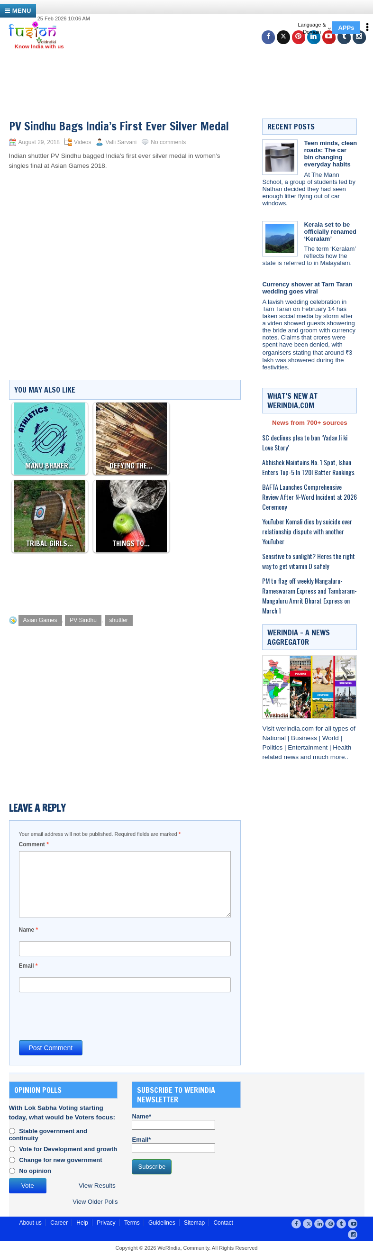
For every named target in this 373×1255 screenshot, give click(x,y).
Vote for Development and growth (68, 1149)
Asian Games (40, 620)
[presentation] (91, 1015)
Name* (173, 1121)
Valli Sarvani (120, 142)
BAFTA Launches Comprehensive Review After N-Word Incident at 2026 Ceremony (309, 497)
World (331, 738)
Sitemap (194, 1222)
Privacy (106, 1222)
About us (30, 1222)
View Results (97, 1185)
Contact (223, 1222)
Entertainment (308, 747)
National (274, 738)
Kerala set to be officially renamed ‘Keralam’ (330, 231)
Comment (34, 844)
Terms (132, 1222)
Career (59, 1222)
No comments (168, 142)
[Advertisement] (190, 71)
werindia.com (296, 728)
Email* (173, 1144)
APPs (346, 27)
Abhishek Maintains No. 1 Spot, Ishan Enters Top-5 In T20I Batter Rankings (308, 467)
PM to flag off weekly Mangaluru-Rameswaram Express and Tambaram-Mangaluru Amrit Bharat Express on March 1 (309, 595)
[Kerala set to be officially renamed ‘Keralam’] (280, 238)
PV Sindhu (83, 620)
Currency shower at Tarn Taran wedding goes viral (307, 288)
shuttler (118, 620)
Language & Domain (314, 28)
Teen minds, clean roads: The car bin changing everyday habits (330, 153)
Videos (82, 142)
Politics (273, 747)
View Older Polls (95, 1201)
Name (28, 929)
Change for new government (60, 1159)
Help (82, 1222)
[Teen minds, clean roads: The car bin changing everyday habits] (280, 157)
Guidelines (161, 1222)
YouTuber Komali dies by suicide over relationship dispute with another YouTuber (307, 531)
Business (305, 738)
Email (28, 965)
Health (342, 747)
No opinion (35, 1170)
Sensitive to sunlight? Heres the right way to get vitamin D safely (308, 561)
